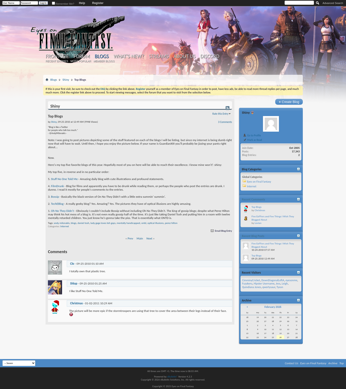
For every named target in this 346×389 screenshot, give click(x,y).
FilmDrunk (57, 186)
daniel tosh (83, 223)
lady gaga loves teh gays (102, 223)
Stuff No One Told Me (64, 179)
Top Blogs (257, 207)
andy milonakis (62, 223)
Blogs (102, 56)
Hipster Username (264, 283)
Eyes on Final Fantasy (259, 181)
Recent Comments (253, 199)
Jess (278, 283)
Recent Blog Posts (253, 236)
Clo (72, 263)
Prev (130, 238)
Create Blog (289, 102)
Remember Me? (63, 3)
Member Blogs (103, 61)
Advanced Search (333, 3)
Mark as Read (252, 140)
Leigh (285, 283)
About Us (184, 56)
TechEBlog (57, 203)
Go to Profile (252, 135)
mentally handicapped (128, 223)
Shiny (65, 79)
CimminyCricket (251, 280)
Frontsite (57, 56)
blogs (73, 223)
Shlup (73, 283)
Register (97, 3)
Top (341, 363)
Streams (159, 56)
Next (149, 238)
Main (140, 238)
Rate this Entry (220, 113)
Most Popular (81, 61)
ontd (143, 223)
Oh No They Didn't (62, 211)
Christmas (76, 303)
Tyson (280, 287)
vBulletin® (172, 376)
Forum (82, 56)
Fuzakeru (247, 283)
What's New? (129, 56)
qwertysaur (268, 287)
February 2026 (272, 307)
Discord (209, 56)
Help (82, 3)
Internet (64, 226)
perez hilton (171, 223)
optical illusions (156, 223)
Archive (333, 363)
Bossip (55, 196)
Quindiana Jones (251, 287)
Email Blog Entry (221, 230)
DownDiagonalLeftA (272, 280)
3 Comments (225, 122)
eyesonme (291, 280)
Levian (258, 223)
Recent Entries (57, 61)
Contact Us (291, 363)
